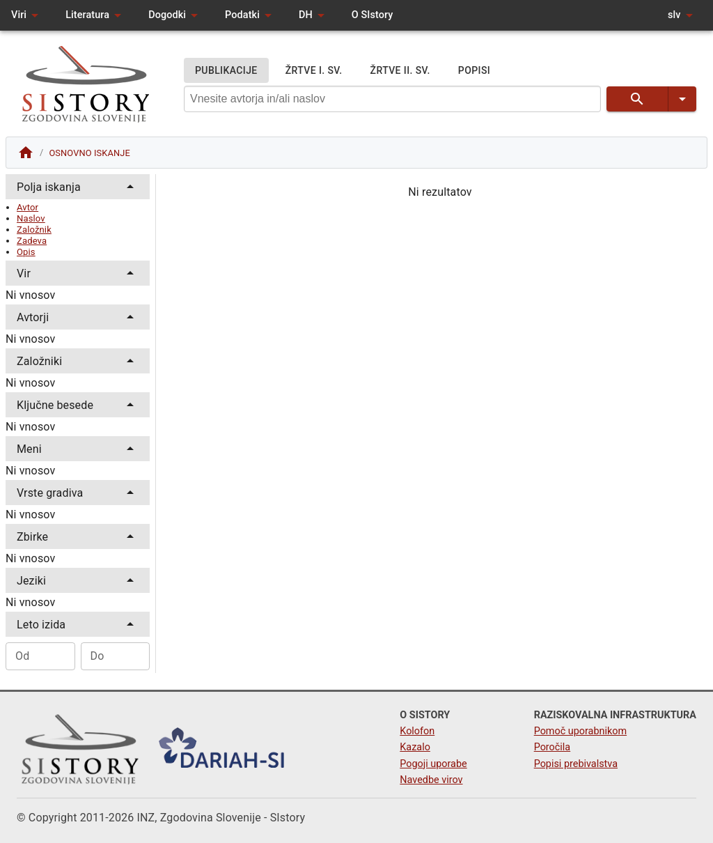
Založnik (34, 229)
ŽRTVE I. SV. (314, 71)
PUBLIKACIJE (226, 71)
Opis (26, 252)
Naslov (31, 218)
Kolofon (417, 731)
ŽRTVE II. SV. (400, 71)
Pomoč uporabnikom (580, 731)
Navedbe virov (431, 780)
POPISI (474, 71)
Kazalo (415, 747)
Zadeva (32, 240)
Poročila (552, 747)
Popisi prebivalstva (576, 764)
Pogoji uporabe (433, 764)
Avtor (27, 207)
